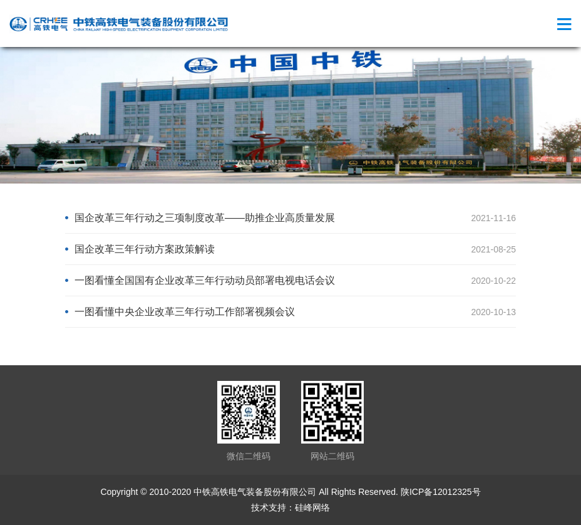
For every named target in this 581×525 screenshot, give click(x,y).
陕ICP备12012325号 (441, 492)
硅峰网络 (312, 507)
